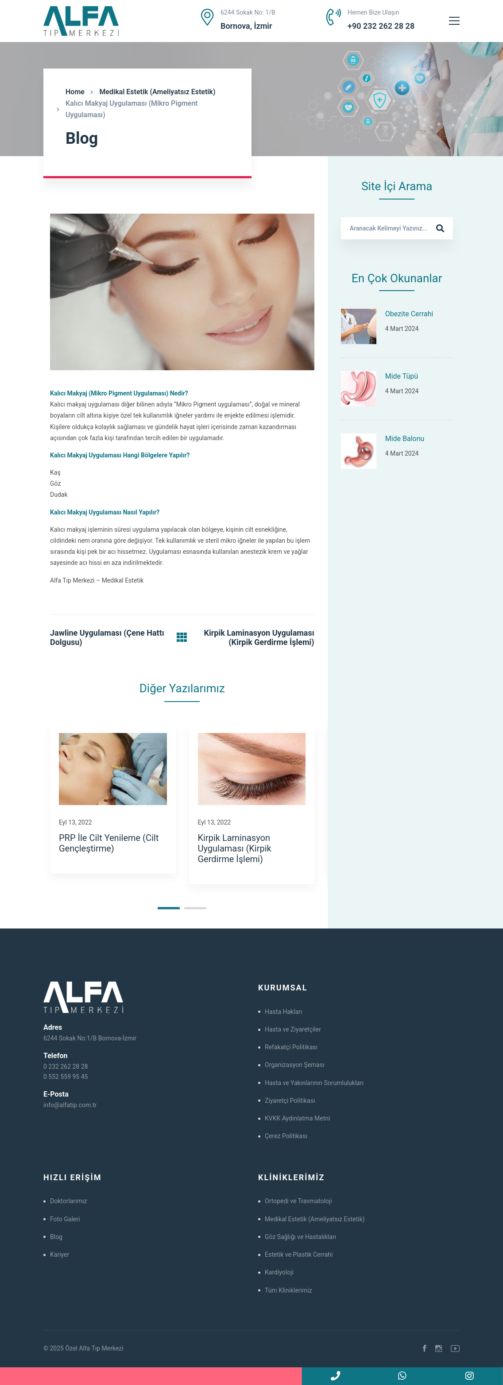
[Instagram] (438, 1348)
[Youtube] (455, 1348)
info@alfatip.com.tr (70, 1105)
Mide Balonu (405, 438)
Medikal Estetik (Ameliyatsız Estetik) (157, 92)
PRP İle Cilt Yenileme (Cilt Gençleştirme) (109, 843)
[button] (169, 908)
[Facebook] (424, 1348)
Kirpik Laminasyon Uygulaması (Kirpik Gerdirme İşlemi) (259, 637)
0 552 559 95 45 (65, 1076)
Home (75, 92)
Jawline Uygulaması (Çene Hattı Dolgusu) (107, 637)
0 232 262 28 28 (65, 1066)
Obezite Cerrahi (409, 314)
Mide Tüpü (401, 376)
